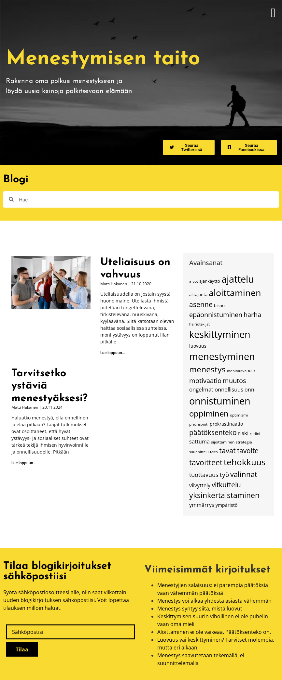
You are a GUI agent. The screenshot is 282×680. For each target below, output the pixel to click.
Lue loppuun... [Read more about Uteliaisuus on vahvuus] (112, 353)
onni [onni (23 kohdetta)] (250, 389)
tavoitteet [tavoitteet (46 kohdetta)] (205, 462)
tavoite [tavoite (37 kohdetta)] (248, 450)
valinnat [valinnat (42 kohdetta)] (243, 474)
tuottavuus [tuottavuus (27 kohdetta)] (204, 475)
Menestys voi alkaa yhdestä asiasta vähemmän (214, 600)
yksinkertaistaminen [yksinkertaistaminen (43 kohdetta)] (224, 495)
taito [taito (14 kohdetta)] (214, 451)
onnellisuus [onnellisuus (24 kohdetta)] (229, 389)
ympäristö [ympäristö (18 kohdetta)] (226, 505)
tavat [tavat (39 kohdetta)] (227, 450)
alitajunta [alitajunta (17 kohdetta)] (198, 294)
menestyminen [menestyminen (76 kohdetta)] (222, 356)
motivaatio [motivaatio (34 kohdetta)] (205, 380)
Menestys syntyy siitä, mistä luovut (199, 608)
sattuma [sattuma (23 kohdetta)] (199, 441)
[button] (273, 13)
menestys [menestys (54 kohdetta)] (207, 369)
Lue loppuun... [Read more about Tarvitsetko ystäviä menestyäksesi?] (23, 463)
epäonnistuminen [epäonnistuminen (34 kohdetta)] (215, 314)
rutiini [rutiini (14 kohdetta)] (255, 433)
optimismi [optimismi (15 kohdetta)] (239, 414)
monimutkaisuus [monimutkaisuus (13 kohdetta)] (241, 371)
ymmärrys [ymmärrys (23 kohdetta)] (201, 504)
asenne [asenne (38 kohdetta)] (201, 304)
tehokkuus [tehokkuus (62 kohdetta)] (244, 462)
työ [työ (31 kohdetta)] (224, 474)
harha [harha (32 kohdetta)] (252, 314)
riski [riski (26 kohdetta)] (243, 433)
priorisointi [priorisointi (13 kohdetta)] (198, 424)
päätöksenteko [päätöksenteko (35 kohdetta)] (213, 432)
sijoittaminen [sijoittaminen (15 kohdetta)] (222, 441)
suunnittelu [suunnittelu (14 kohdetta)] (199, 451)
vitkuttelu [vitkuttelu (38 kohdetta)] (226, 484)
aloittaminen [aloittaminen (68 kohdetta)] (235, 293)
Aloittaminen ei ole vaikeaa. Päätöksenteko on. (214, 631)
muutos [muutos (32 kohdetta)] (234, 380)
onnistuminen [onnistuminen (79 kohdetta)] (219, 400)
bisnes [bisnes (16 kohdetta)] (220, 305)
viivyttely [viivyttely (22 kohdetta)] (199, 485)
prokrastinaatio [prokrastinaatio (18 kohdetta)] (226, 424)
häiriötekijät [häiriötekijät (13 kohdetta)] (199, 324)
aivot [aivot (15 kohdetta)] (193, 281)
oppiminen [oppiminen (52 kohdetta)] (209, 413)
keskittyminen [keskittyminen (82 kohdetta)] (219, 334)
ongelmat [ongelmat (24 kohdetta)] (201, 389)
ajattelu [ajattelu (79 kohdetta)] (237, 279)
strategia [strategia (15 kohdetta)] (244, 441)
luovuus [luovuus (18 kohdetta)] (197, 346)
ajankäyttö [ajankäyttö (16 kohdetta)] (209, 281)
